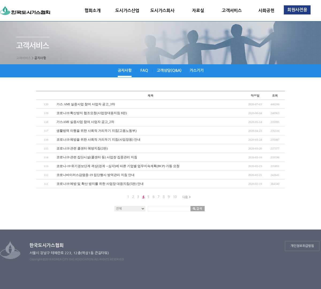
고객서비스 (232, 11)
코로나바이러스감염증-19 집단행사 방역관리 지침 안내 (95, 175)
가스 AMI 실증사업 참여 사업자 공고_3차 (85, 104)
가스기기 (197, 70)
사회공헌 (266, 11)
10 (175, 196)
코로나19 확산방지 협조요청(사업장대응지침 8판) (91, 113)
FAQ (144, 70)
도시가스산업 (127, 11)
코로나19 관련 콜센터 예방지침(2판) (82, 148)
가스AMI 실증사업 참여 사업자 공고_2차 (85, 122)
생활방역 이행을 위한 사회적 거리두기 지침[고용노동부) (96, 131)
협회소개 (93, 11)
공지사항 (125, 70)
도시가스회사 (162, 11)
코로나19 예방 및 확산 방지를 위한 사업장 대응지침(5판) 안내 (100, 184)
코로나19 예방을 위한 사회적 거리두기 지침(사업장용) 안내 (98, 139)
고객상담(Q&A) (169, 70)
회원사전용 (297, 10)
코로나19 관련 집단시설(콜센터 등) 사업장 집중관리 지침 (96, 157)
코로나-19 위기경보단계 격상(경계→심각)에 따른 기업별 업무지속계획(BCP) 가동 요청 (117, 166)
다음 (187, 197)
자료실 (198, 11)
